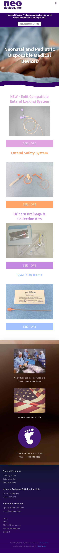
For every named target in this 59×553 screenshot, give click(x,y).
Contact (6, 532)
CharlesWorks (41, 546)
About (5, 522)
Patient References (11, 528)
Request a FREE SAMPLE (29, 23)
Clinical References (12, 525)
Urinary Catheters (11, 493)
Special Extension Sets (13, 508)
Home (5, 518)
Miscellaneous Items (12, 511)
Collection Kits (9, 497)
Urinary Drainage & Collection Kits (21, 489)
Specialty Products (13, 503)
